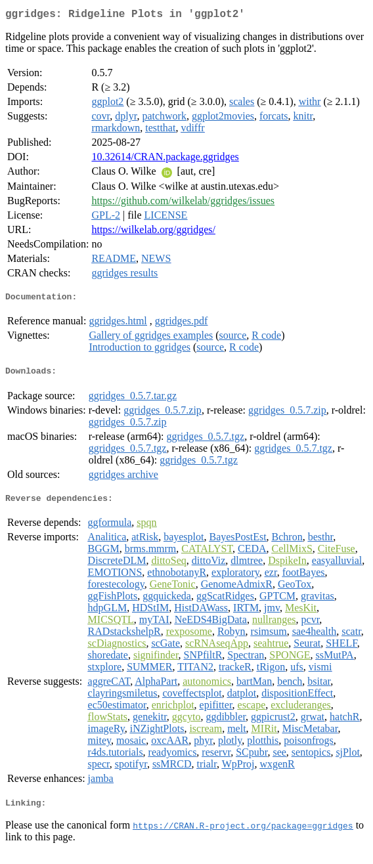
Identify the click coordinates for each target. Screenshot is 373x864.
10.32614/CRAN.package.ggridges (164, 159)
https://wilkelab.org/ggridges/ (153, 232)
